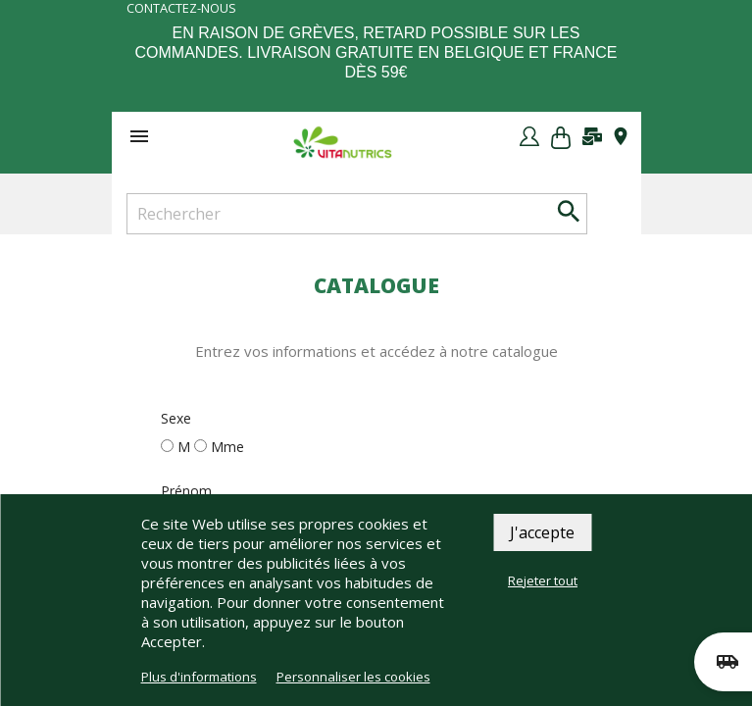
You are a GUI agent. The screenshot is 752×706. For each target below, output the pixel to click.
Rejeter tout (542, 580)
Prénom (186, 490)
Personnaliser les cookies (353, 676)
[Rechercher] (356, 213)
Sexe (176, 418)
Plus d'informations (199, 676)
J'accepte (542, 532)
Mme (227, 446)
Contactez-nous (181, 8)
